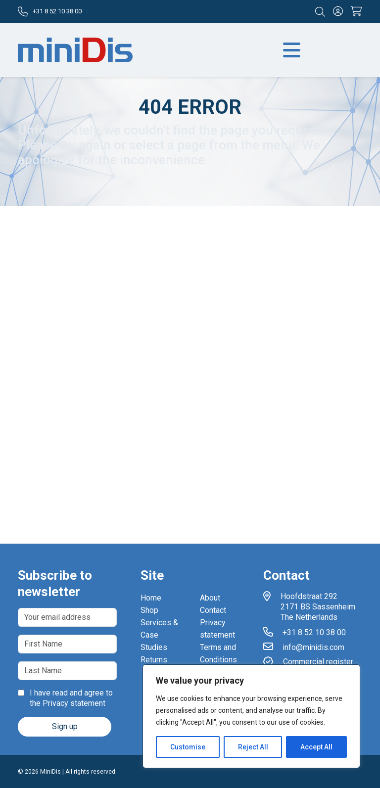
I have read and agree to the (65, 698)
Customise (187, 747)
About (210, 598)
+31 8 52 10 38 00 (50, 11)
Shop (149, 610)
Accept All (316, 747)
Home (151, 598)
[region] (251, 716)
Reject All (253, 747)
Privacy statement (74, 703)
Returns (154, 659)
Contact (213, 610)
